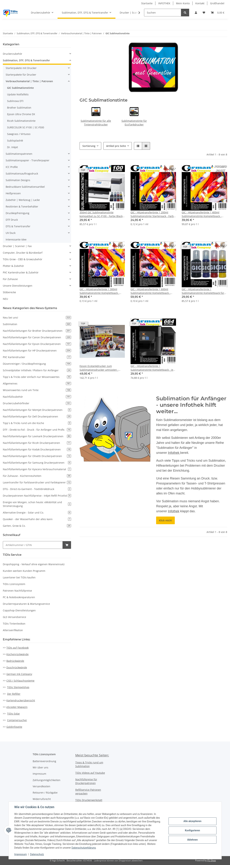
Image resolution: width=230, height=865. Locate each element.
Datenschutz (37, 854)
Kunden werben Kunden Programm (24, 571)
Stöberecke (9, 292)
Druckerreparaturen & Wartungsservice (26, 603)
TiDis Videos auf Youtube (90, 772)
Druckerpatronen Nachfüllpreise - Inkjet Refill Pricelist (37, 495)
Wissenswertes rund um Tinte (37, 390)
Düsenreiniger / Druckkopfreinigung (37, 363)
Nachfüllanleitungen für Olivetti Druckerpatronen (37, 456)
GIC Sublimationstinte (20, 87)
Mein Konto (183, 3)
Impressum (39, 773)
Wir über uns (40, 767)
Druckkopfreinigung (17, 213)
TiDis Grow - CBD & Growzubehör (22, 259)
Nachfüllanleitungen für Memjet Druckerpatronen (37, 410)
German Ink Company (19, 674)
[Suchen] (162, 12)
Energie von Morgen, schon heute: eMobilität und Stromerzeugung (37, 504)
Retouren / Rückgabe (45, 792)
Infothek (174, 453)
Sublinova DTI (15, 101)
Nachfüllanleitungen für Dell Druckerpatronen (37, 416)
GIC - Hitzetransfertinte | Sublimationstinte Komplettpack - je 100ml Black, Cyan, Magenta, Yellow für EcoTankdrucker (152, 368)
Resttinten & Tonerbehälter (22, 206)
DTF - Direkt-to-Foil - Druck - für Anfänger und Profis (37, 429)
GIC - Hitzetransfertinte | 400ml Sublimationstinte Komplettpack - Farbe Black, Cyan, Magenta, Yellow (203, 214)
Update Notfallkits (18, 94)
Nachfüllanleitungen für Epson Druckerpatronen (37, 344)
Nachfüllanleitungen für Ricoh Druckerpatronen (37, 443)
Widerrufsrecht (42, 799)
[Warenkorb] (217, 12)
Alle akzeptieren (192, 821)
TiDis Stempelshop (18, 687)
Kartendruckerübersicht (20, 700)
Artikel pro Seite (116, 146)
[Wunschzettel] (204, 12)
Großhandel (217, 3)
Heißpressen (13, 193)
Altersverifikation (13, 630)
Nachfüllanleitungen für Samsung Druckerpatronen (37, 462)
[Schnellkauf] (33, 545)
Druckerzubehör (12, 53)
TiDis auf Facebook (17, 647)
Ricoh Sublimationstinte (21, 120)
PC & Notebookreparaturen (19, 597)
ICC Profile (12, 167)
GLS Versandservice (14, 617)
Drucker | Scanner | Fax (17, 246)
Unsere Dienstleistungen (17, 285)
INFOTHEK (164, 3)
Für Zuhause (10, 279)
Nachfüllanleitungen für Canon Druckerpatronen (37, 337)
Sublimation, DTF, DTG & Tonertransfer (26, 60)
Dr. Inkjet (12, 147)
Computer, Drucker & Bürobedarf (22, 252)
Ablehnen (192, 839)
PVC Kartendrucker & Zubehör (21, 272)
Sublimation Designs (18, 180)
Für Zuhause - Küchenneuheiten (37, 476)
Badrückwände (15, 661)
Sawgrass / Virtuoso (18, 134)
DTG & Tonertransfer (18, 226)
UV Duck (10, 233)
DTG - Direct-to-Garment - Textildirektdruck (37, 489)
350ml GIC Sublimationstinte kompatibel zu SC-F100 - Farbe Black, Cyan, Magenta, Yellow (101, 214)
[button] (196, 12)
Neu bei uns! (37, 317)
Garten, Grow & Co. (37, 525)
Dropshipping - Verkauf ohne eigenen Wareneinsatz (34, 564)
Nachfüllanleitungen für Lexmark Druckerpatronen (37, 436)
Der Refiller (13, 693)
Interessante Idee (16, 239)
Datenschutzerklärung (84, 847)
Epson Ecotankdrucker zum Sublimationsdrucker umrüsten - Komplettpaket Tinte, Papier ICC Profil (102, 368)
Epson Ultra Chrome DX (21, 114)
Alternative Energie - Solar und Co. (37, 512)
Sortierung (88, 146)
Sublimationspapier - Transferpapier (27, 160)
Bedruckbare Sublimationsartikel (25, 186)
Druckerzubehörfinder (37, 403)
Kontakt (199, 3)
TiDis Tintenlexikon (14, 623)
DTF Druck (12, 219)
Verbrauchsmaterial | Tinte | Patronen (29, 81)
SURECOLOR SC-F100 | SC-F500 (25, 127)
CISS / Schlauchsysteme (20, 680)
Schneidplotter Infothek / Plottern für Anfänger (37, 370)
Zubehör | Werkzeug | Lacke (23, 200)
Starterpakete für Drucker (21, 74)
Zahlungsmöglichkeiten (46, 780)
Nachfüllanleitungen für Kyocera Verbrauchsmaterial (37, 469)
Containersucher (17, 720)
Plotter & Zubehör (13, 266)
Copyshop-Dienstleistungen (19, 610)
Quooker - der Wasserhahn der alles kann (37, 519)
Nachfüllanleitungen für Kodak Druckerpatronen (37, 449)
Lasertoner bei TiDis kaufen (19, 577)
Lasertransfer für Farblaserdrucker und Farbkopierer (37, 482)
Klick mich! (165, 520)
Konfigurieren (192, 830)
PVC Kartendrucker (37, 357)
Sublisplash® (15, 140)
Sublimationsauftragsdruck (22, 173)
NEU (5, 299)
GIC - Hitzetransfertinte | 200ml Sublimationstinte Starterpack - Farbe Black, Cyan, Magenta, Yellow (153, 214)
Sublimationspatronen (19, 153)
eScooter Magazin (17, 707)
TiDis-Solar (13, 713)
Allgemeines (37, 383)
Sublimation (37, 324)
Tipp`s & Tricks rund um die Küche (37, 423)
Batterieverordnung (44, 761)
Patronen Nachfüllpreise (17, 590)
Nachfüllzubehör (37, 396)
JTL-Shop (211, 860)
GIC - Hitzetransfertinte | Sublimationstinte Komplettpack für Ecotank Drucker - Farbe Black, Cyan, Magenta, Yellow (203, 291)
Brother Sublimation (19, 107)
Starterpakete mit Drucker (21, 68)
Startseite (147, 3)
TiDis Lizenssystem (14, 584)
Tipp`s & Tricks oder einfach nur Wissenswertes (37, 377)
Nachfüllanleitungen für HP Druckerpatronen (37, 350)
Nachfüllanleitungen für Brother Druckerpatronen (37, 330)
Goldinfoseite (14, 726)
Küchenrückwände (17, 654)
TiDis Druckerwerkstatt (88, 800)
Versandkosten (41, 786)
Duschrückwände (16, 667)
